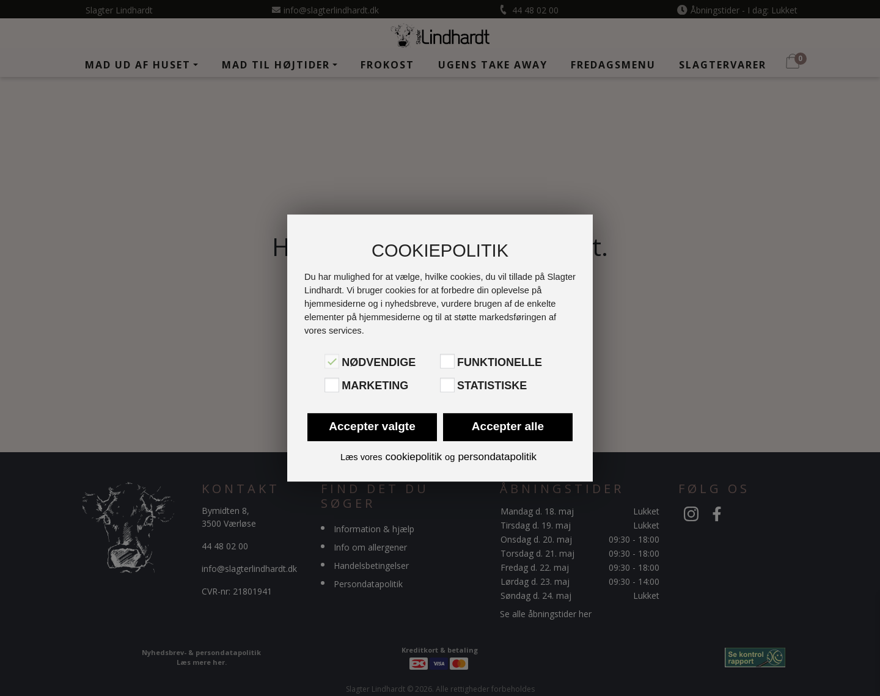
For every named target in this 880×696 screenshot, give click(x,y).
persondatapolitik (497, 457)
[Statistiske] (447, 385)
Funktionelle (499, 362)
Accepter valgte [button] (372, 426)
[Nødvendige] (331, 361)
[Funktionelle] (447, 361)
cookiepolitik (413, 457)
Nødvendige (379, 362)
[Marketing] (331, 385)
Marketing (375, 386)
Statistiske (492, 386)
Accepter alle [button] (508, 426)
